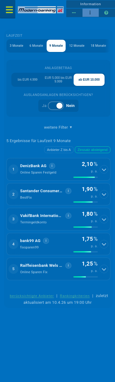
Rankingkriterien (75, 296)
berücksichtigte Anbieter (32, 296)
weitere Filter (58, 127)
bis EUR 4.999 (27, 79)
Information (90, 4)
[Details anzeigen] (104, 169)
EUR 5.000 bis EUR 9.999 (58, 79)
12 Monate (76, 45)
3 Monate (16, 45)
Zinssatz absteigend (93, 150)
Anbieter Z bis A (59, 150)
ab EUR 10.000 (89, 79)
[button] (58, 169)
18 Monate (98, 45)
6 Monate (36, 45)
